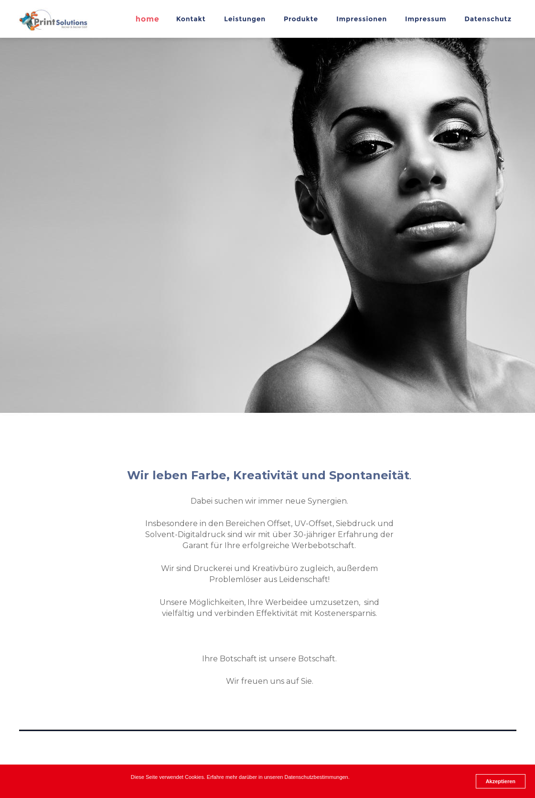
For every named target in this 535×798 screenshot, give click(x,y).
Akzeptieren (500, 781)
